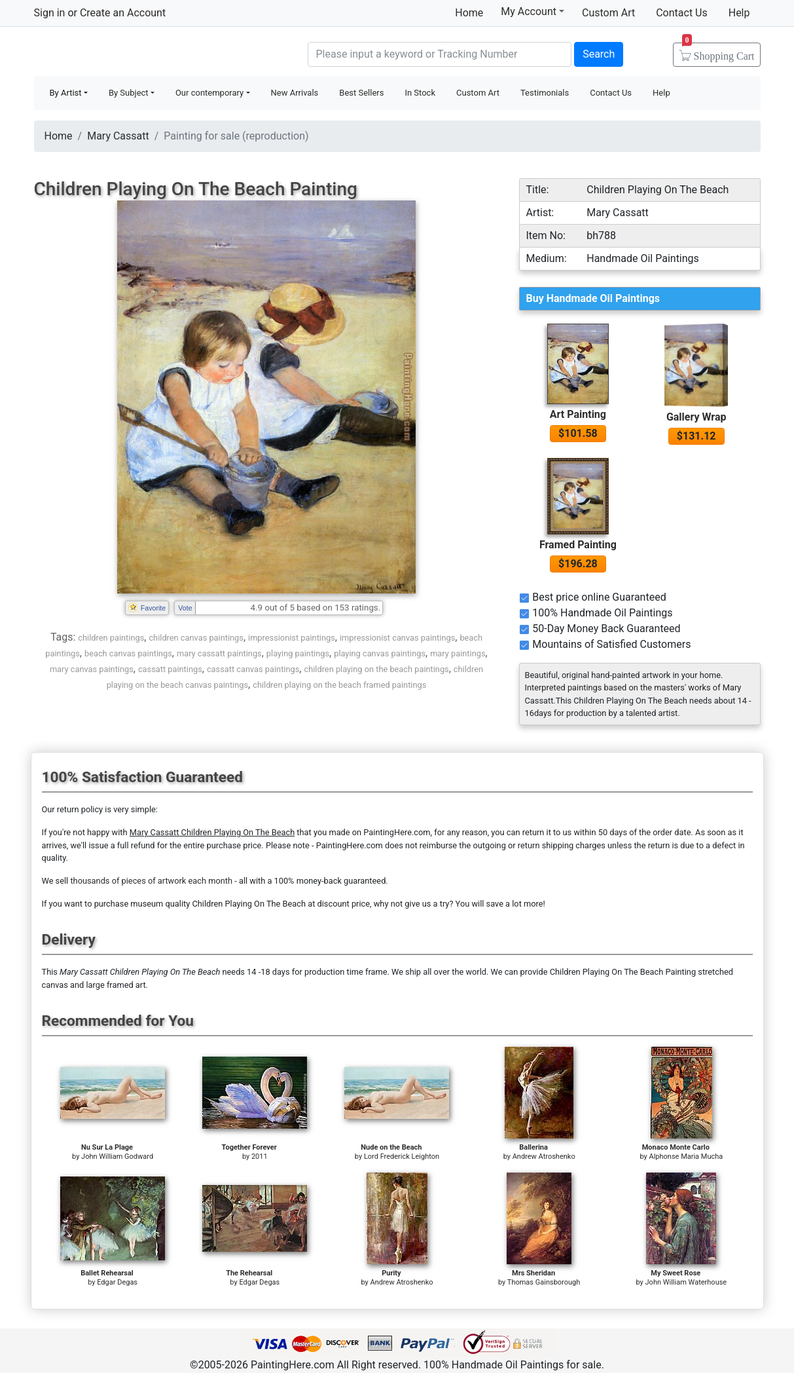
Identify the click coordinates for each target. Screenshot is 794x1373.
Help (739, 13)
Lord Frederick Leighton (401, 1156)
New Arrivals (295, 93)
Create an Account (123, 13)
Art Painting (578, 414)
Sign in (49, 13)
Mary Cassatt (118, 136)
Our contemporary (209, 93)
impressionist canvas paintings (397, 638)
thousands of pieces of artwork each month (151, 881)
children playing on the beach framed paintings (339, 685)
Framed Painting (578, 544)
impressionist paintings (291, 638)
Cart (718, 52)
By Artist (66, 93)
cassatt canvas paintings (253, 669)
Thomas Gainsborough (543, 1282)
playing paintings (297, 653)
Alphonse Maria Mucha (686, 1156)
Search (599, 54)
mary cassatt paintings (219, 653)
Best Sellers (361, 93)
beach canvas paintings (128, 653)
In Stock (420, 93)
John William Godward (117, 1156)
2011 (259, 1156)
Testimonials (544, 93)
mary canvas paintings (92, 669)
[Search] (440, 54)
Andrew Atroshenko (544, 1156)
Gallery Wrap (696, 417)
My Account (532, 11)
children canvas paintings (196, 638)
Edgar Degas (117, 1282)
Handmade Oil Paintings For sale (132, 52)
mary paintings (457, 653)
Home (469, 13)
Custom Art (608, 13)
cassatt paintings (170, 669)
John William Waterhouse (686, 1282)
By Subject (129, 93)
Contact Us (682, 13)
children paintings (111, 638)
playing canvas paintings (379, 653)
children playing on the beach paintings (376, 669)
